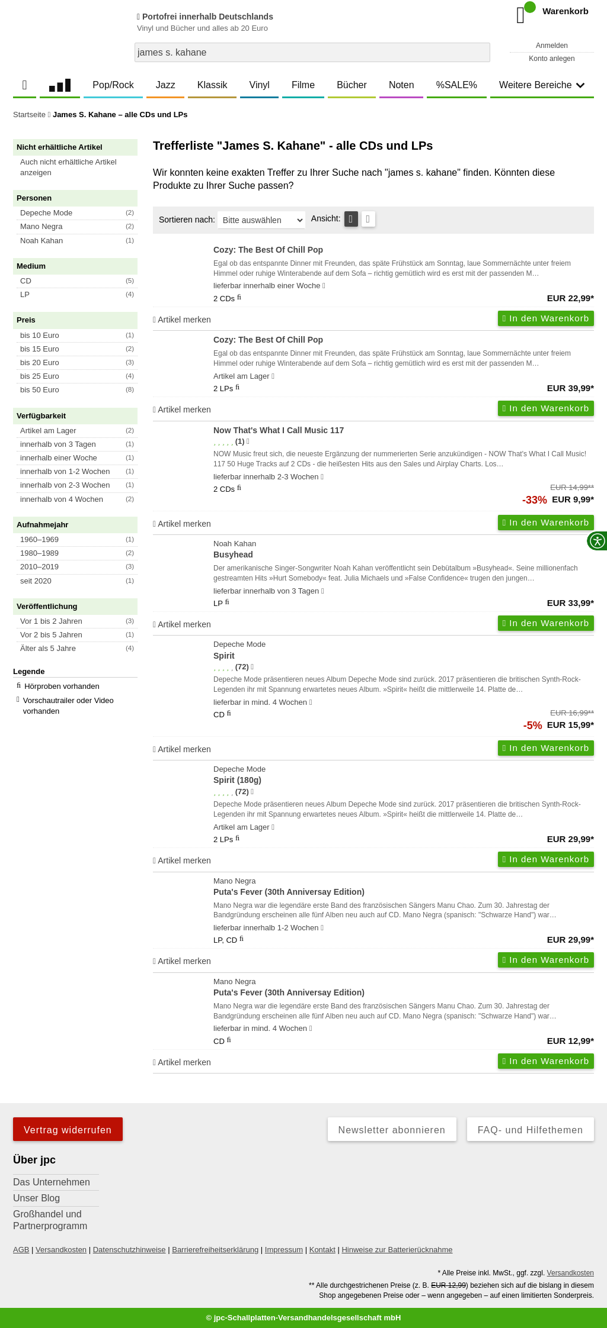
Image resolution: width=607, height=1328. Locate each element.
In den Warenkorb (546, 318)
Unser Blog (36, 1198)
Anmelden (552, 45)
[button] (80, 167)
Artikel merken (182, 319)
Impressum (284, 1249)
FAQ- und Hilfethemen (530, 1130)
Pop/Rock (112, 85)
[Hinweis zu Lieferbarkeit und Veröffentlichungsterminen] (323, 286)
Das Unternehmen (51, 1182)
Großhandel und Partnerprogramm (50, 1220)
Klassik (212, 85)
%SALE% (456, 85)
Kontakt (322, 1249)
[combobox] (312, 52)
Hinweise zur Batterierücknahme (396, 1249)
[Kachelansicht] (368, 219)
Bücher (352, 85)
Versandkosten (61, 1249)
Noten (401, 85)
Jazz (165, 85)
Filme (303, 85)
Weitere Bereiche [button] (541, 85)
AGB (21, 1249)
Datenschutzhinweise (129, 1249)
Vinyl (260, 85)
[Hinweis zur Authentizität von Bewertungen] (248, 441)
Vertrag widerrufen (68, 1130)
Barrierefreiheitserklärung (215, 1249)
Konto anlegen (551, 58)
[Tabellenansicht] (351, 219)
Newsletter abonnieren (392, 1130)
